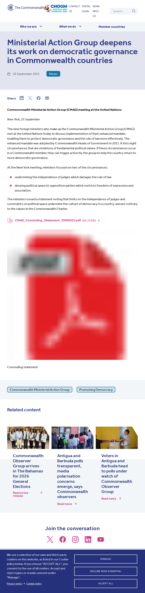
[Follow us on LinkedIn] (88, 541)
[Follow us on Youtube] (100, 541)
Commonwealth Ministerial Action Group (40, 390)
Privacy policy (14, 583)
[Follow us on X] (50, 541)
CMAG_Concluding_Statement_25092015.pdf (48, 220)
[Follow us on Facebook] (62, 541)
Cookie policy (34, 583)
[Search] (124, 11)
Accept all (105, 583)
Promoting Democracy (96, 390)
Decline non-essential (105, 571)
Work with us (96, 11)
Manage (105, 559)
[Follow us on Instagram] (75, 541)
